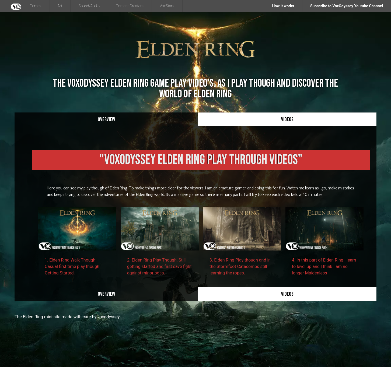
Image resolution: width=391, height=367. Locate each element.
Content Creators (130, 6)
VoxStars (167, 6)
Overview (106, 119)
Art (60, 6)
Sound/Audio (89, 6)
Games (35, 6)
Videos (287, 119)
